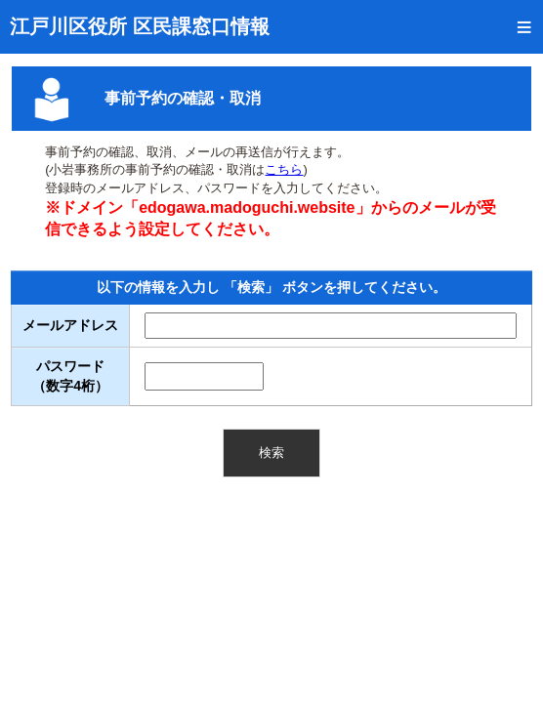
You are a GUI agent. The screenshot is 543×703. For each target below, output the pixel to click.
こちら (284, 169)
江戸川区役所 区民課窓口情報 (140, 26)
